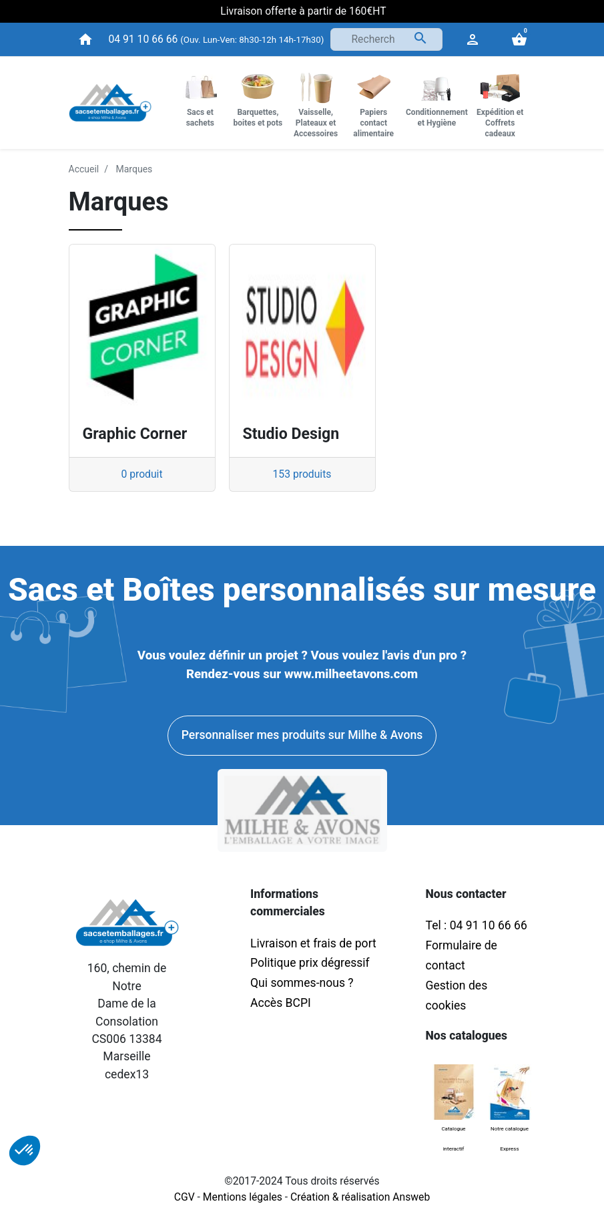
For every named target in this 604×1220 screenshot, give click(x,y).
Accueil (84, 169)
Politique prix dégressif (310, 962)
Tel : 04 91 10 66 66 (476, 925)
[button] (25, 1150)
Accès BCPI (280, 1003)
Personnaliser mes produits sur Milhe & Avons (302, 735)
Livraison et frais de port (314, 943)
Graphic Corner (135, 434)
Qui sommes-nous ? (302, 982)
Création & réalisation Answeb (360, 1197)
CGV (184, 1197)
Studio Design (291, 434)
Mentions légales (242, 1197)
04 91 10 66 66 (143, 39)
